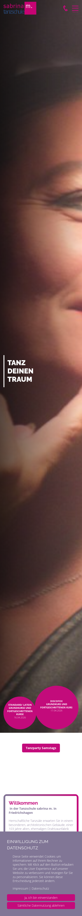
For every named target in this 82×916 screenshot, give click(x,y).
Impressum (20, 888)
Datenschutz (40, 888)
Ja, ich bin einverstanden (41, 898)
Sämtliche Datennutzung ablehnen (41, 905)
